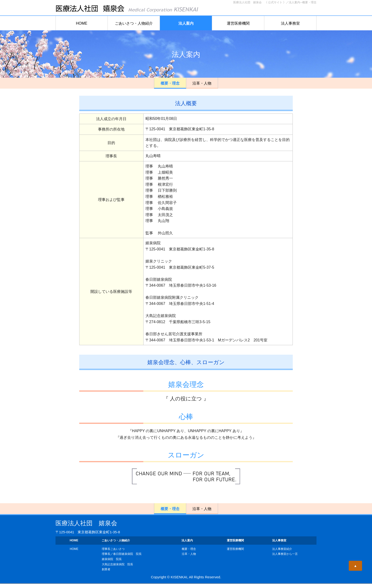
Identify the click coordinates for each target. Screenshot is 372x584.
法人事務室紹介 (282, 549)
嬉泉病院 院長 (112, 559)
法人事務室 (290, 23)
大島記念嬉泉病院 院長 (117, 564)
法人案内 (186, 23)
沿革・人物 (201, 83)
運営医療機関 (238, 23)
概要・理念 (170, 83)
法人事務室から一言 (285, 554)
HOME (81, 23)
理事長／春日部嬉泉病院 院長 (122, 554)
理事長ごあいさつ (113, 549)
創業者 (106, 569)
